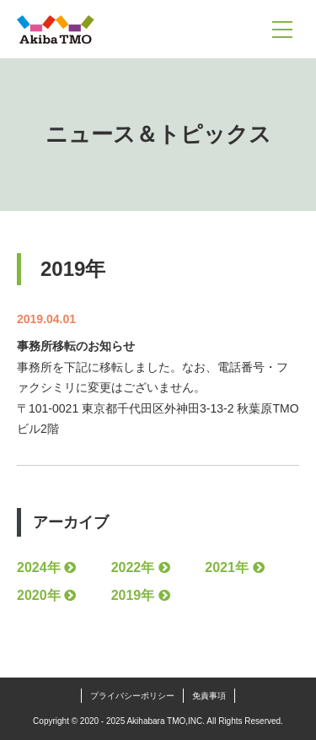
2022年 (133, 567)
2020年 (39, 595)
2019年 (133, 595)
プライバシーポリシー (132, 695)
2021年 (227, 567)
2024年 (39, 567)
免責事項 (209, 695)
